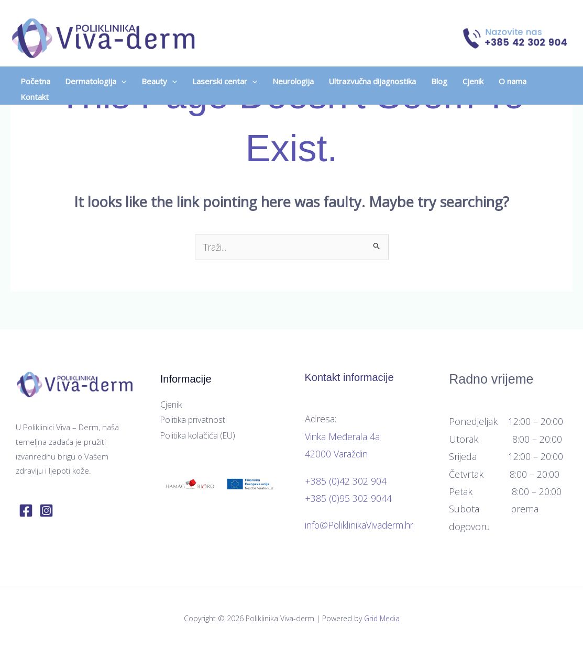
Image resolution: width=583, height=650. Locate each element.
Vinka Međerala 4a (343, 436)
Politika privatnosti (193, 420)
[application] (126, 75)
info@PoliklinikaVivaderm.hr (362, 525)
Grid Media (381, 618)
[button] (99, 75)
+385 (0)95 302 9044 (348, 498)
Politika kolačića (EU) (198, 435)
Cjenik (171, 404)
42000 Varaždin (337, 453)
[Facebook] (26, 510)
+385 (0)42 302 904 (346, 481)
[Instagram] (46, 510)
